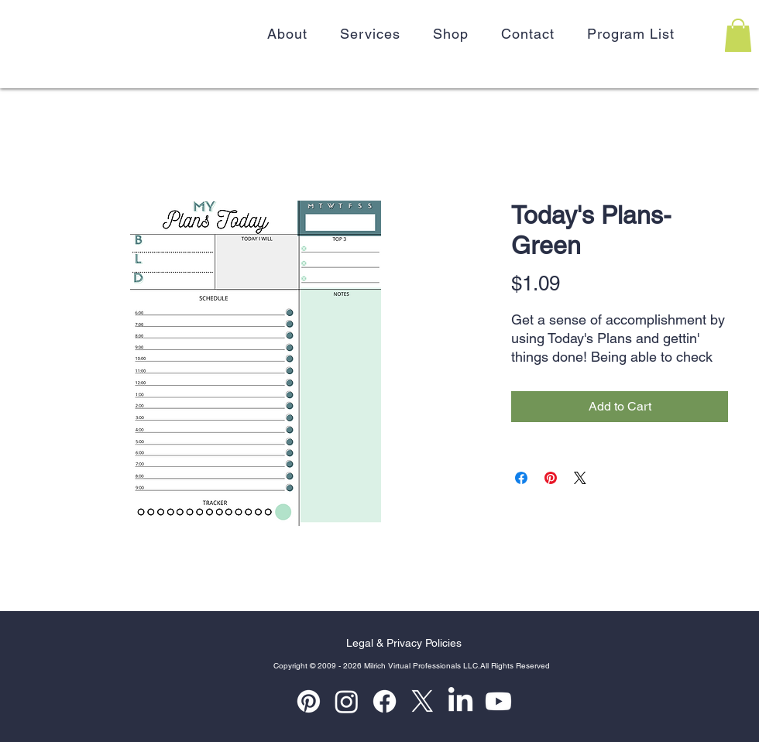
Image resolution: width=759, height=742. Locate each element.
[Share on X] (580, 478)
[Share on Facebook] (521, 478)
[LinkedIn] (460, 701)
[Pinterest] (309, 701)
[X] (422, 701)
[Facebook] (384, 701)
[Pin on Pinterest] (550, 478)
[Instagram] (346, 701)
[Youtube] (498, 701)
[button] (738, 35)
